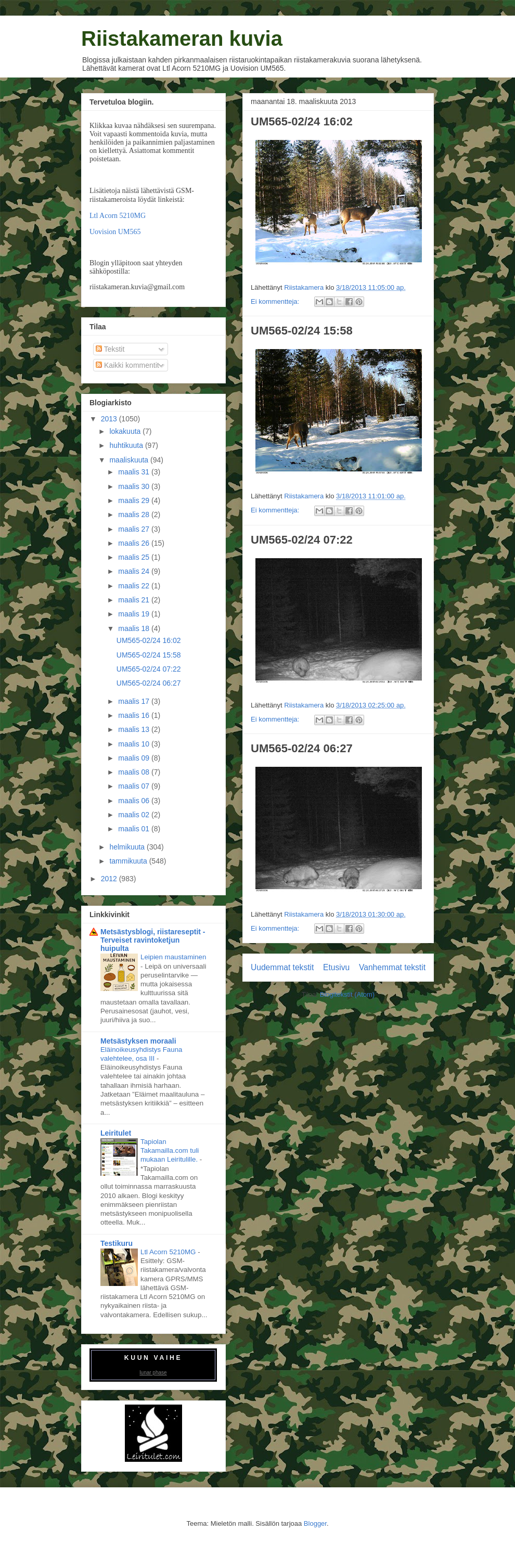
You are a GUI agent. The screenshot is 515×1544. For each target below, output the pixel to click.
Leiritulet (115, 1133)
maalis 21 (134, 600)
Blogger (315, 1523)
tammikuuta (129, 861)
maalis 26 (134, 543)
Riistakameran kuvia (181, 38)
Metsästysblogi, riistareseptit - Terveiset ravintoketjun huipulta (152, 940)
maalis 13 (134, 729)
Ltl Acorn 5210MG (117, 216)
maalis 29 (134, 500)
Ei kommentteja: (276, 301)
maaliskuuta (129, 460)
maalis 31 (134, 472)
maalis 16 (134, 715)
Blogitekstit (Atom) (347, 994)
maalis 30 (134, 486)
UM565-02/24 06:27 (302, 748)
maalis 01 (134, 829)
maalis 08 (134, 772)
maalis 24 (134, 571)
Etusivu (336, 967)
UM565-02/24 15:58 (302, 330)
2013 (110, 419)
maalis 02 (134, 814)
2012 (110, 878)
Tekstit (110, 349)
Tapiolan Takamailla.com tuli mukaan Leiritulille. (170, 1151)
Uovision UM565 (114, 232)
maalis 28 (134, 514)
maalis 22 (134, 586)
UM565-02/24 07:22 (302, 539)
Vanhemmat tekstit (392, 967)
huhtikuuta (127, 445)
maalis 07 (134, 786)
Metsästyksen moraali (138, 1041)
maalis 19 (134, 614)
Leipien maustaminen (173, 957)
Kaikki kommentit (127, 365)
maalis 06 (134, 800)
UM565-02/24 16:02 (302, 121)
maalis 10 (134, 744)
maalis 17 (134, 701)
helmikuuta (128, 847)
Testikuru (116, 1243)
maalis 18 (134, 628)
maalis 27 (134, 529)
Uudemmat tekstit (282, 967)
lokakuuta (126, 431)
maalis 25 (134, 557)
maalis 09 (134, 758)
